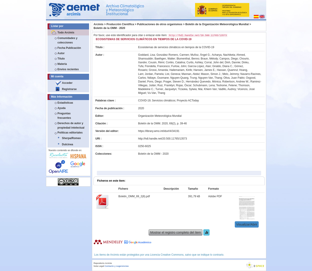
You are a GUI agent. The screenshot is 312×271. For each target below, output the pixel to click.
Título (61, 58)
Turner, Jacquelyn (166, 89)
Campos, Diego (228, 58)
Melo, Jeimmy (230, 74)
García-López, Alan (199, 66)
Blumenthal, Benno (188, 58)
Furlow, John (178, 66)
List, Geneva (172, 74)
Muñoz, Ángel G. (200, 54)
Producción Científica (120, 24)
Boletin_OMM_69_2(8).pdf (134, 196)
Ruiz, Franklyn (166, 85)
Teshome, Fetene (226, 85)
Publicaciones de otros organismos (159, 24)
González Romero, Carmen (172, 54)
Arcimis (98, 24)
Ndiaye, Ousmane (158, 77)
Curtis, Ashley (195, 62)
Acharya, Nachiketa (223, 54)
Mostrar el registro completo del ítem (175, 232)
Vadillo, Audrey (227, 89)
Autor (61, 53)
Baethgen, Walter (164, 58)
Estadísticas (65, 102)
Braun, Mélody (209, 58)
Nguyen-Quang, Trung (183, 77)
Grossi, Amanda (158, 70)
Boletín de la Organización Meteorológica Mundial (217, 24)
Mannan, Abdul (191, 74)
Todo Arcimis (66, 32)
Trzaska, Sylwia (187, 89)
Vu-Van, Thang (156, 92)
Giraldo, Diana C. (222, 66)
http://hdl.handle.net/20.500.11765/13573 (162, 138)
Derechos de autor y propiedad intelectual (71, 125)
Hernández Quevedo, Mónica (203, 81)
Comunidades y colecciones (67, 40)
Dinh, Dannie (232, 62)
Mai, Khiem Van (207, 89)
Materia (62, 64)
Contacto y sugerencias (116, 266)
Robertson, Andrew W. (235, 81)
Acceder (67, 82)
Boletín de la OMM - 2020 (109, 28)
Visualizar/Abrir (246, 224)
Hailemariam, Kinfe (180, 70)
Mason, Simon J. (211, 74)
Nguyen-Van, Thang (210, 77)
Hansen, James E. (204, 70)
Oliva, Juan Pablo (233, 77)
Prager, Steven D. (174, 81)
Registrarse (69, 89)
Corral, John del (213, 62)
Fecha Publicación (69, 47)
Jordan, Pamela (154, 74)
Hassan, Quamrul (227, 70)
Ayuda (62, 108)
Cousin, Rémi (156, 62)
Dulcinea (67, 144)
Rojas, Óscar (183, 85)
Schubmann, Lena (204, 85)
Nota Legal (99, 266)
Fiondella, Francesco (157, 66)
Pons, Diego (154, 81)
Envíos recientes (68, 69)
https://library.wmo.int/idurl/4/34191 (158, 131)
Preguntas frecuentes (64, 115)
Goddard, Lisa (146, 54)
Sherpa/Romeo (71, 138)
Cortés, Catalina (175, 62)
